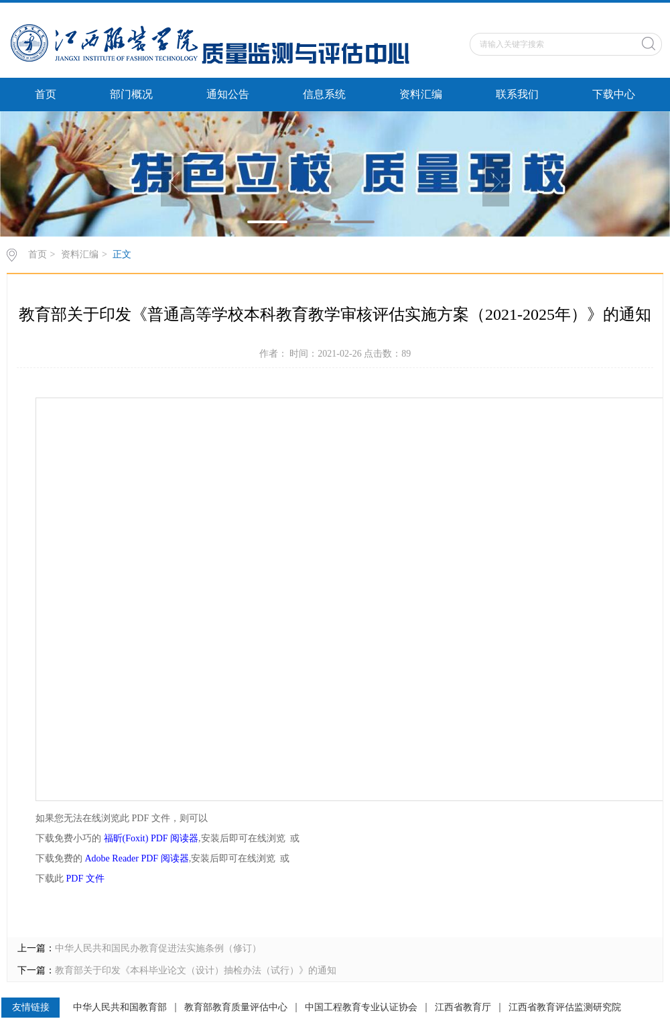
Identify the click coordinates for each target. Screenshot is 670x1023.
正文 (122, 254)
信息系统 (324, 94)
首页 (45, 94)
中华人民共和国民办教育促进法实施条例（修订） (158, 948)
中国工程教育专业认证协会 (361, 1007)
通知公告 (227, 94)
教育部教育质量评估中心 (235, 1007)
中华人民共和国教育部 (120, 1007)
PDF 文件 (85, 879)
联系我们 (517, 94)
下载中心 (613, 94)
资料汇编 (420, 94)
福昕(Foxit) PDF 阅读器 (151, 838)
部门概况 (131, 94)
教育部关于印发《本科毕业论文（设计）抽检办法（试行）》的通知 (195, 970)
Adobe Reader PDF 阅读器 (137, 858)
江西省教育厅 (463, 1007)
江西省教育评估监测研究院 (565, 1007)
